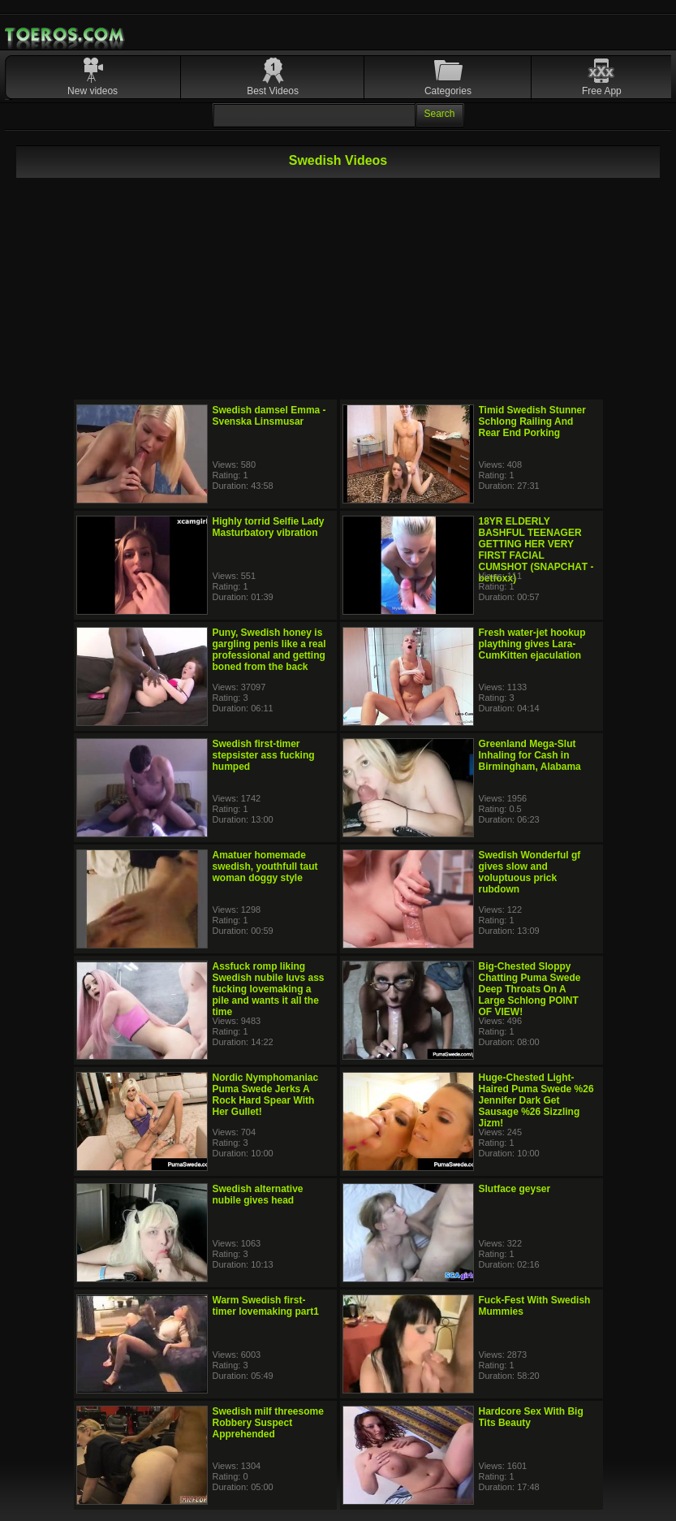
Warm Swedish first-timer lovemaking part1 (266, 1305)
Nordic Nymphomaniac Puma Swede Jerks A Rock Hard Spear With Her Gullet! (266, 1094)
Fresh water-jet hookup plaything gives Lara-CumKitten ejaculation (532, 644)
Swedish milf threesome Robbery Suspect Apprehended (268, 1423)
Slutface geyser (515, 1189)
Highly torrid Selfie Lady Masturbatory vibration (269, 527)
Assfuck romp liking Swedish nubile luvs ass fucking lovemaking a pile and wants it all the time (269, 989)
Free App (602, 91)
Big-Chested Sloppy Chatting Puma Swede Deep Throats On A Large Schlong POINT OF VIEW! (530, 989)
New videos (92, 91)
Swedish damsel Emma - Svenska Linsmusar (269, 415)
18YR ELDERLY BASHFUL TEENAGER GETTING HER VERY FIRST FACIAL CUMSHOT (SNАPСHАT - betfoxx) (536, 550)
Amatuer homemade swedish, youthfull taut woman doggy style (265, 866)
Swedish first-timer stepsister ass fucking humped (264, 755)
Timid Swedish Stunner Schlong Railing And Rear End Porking (532, 421)
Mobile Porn (66, 35)
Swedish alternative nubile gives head (258, 1194)
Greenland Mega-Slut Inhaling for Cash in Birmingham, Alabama (530, 755)
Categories (447, 91)
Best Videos (273, 91)
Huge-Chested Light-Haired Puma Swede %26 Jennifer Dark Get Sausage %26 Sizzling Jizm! (536, 1100)
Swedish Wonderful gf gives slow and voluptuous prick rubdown (530, 872)
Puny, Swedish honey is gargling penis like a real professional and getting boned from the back (269, 649)
